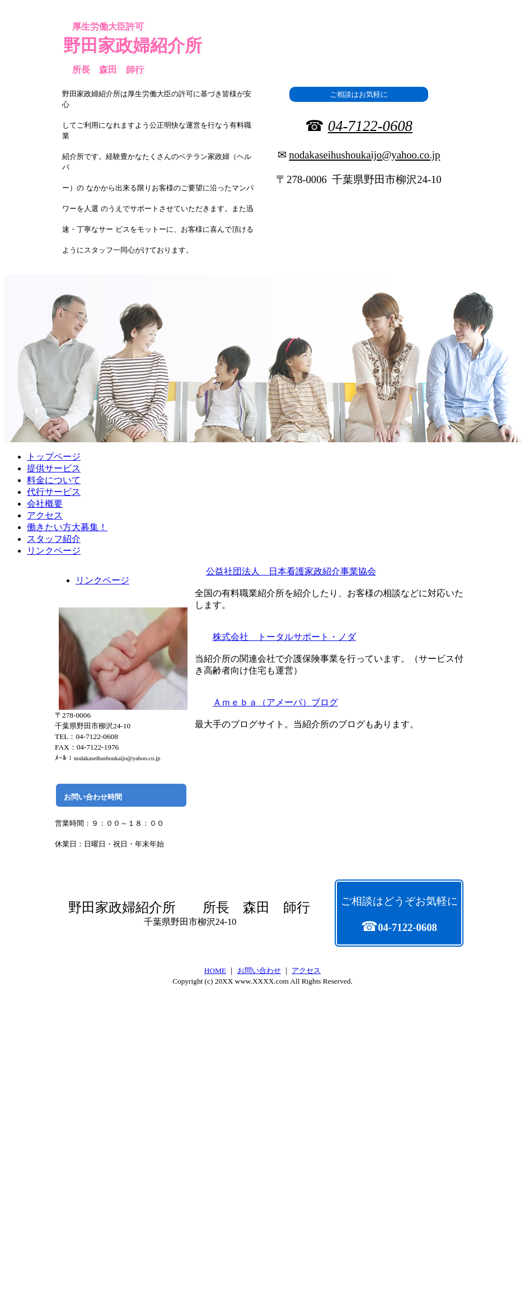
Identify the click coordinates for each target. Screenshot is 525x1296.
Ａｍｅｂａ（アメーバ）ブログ (275, 702)
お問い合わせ (259, 970)
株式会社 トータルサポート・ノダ (284, 637)
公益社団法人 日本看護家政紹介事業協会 (291, 571)
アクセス (306, 970)
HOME (215, 970)
